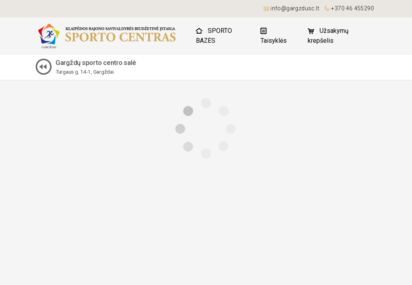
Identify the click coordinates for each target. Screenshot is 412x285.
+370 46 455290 (352, 8)
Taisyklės (274, 36)
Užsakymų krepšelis (328, 35)
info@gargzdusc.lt (294, 8)
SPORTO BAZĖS (214, 35)
